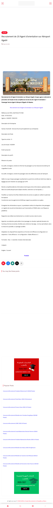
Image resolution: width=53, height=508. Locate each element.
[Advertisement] (26, 20)
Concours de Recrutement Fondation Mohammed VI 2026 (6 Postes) (19, 391)
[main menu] (2, 3)
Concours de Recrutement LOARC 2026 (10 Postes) (15, 423)
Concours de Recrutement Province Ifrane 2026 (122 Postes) (17, 407)
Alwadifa (4, 33)
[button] (8, 263)
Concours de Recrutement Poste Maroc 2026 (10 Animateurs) (17, 399)
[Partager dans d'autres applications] (21, 263)
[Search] (20, 506)
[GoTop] (45, 506)
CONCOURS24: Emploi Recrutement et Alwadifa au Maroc (31, 501)
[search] (50, 3)
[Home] (7, 506)
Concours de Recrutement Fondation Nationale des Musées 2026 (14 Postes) (21, 439)
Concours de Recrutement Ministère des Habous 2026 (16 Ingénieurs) (19, 448)
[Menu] (32, 506)
